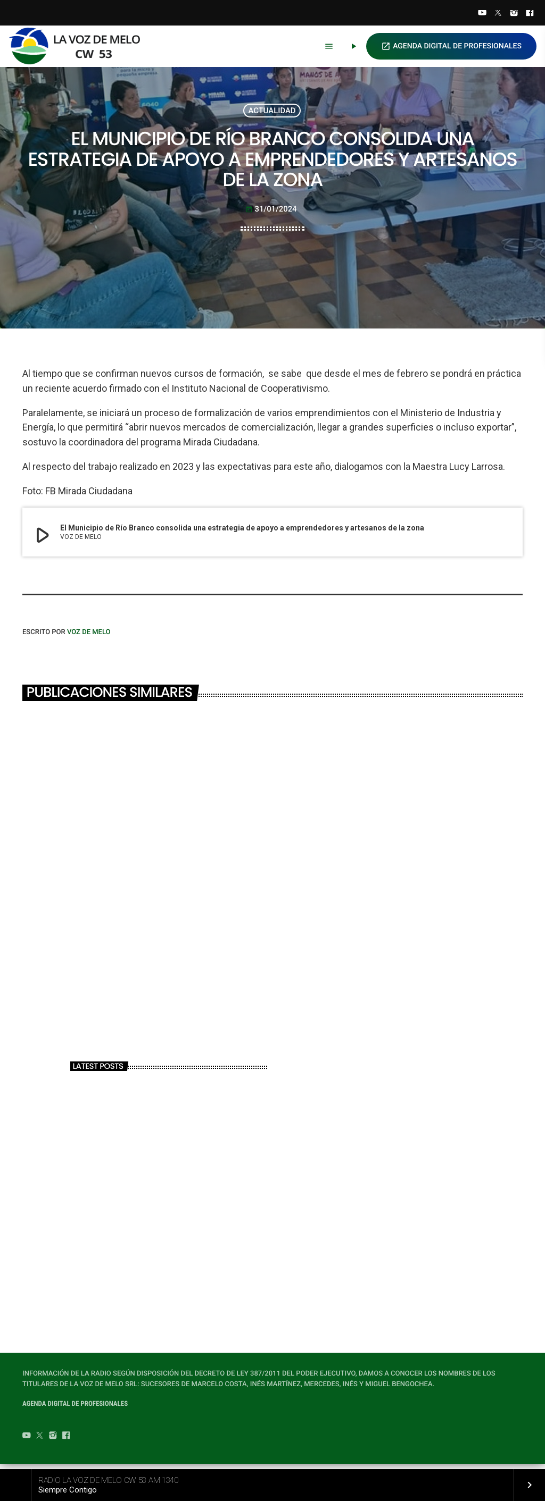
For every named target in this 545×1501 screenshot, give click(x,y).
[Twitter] (498, 14)
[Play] (353, 46)
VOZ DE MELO (89, 638)
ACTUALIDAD (272, 112)
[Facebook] (529, 14)
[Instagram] (514, 14)
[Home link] (79, 46)
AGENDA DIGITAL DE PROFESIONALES (451, 46)
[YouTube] (482, 14)
